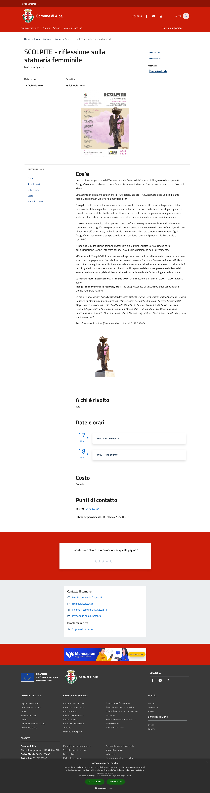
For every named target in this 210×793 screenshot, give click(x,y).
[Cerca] (185, 15)
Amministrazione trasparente (120, 746)
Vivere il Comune (42, 39)
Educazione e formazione (118, 703)
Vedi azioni (155, 58)
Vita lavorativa (70, 711)
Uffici (23, 711)
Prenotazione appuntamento (77, 746)
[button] (105, 788)
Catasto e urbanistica (73, 723)
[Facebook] (145, 16)
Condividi (155, 52)
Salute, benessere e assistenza (120, 719)
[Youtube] (152, 16)
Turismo (67, 727)
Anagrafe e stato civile (74, 703)
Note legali (111, 754)
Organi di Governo (29, 703)
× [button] (207, 762)
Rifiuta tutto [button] (116, 781)
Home (27, 39)
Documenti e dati (29, 727)
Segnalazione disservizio (75, 750)
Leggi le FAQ (69, 754)
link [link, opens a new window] (129, 775)
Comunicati (153, 707)
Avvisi (151, 711)
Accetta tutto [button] (94, 781)
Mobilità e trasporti (72, 731)
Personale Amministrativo (33, 723)
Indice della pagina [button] (36, 169)
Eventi (58, 39)
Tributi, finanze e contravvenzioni (122, 711)
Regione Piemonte (30, 3)
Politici (24, 719)
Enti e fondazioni (29, 715)
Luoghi (151, 729)
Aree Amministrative (31, 707)
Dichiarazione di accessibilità (119, 758)
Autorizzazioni (113, 723)
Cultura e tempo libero (74, 707)
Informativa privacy (115, 750)
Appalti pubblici (70, 719)
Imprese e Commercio (73, 715)
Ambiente (110, 715)
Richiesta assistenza (73, 758)
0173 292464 (92, 508)
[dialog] (105, 776)
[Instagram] (159, 16)
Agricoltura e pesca (115, 727)
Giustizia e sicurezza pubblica (120, 707)
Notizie (151, 703)
